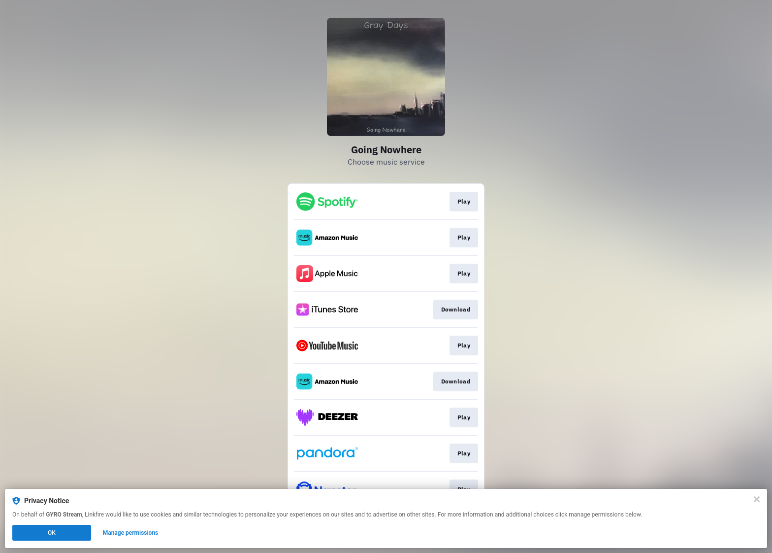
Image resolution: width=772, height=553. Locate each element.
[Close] (757, 499)
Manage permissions (131, 532)
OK (52, 532)
